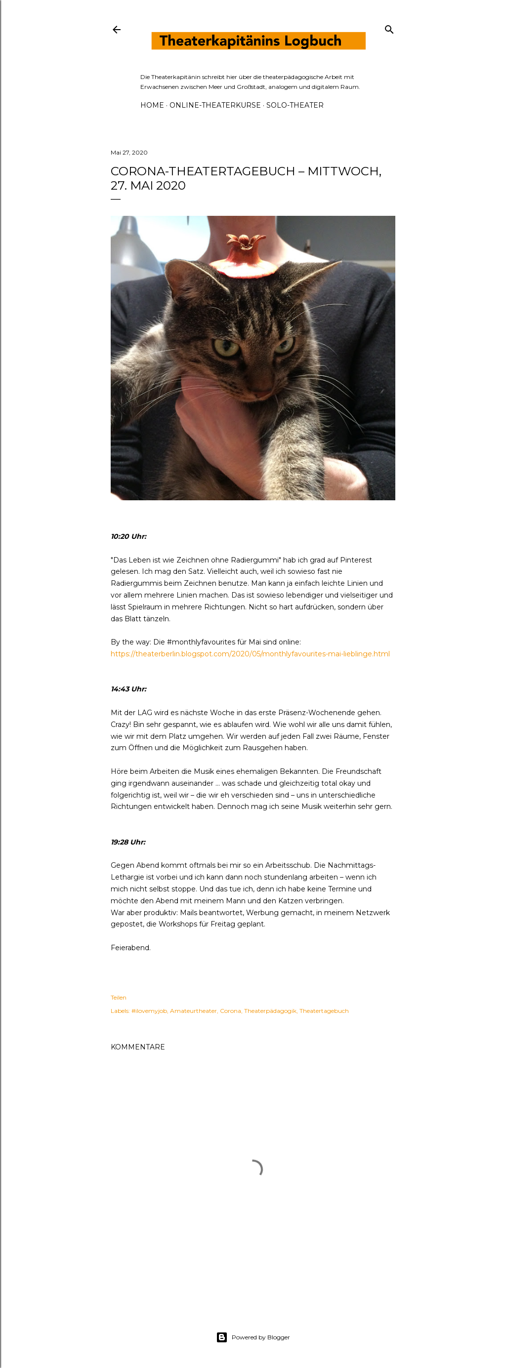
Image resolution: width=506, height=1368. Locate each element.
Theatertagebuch (324, 1010)
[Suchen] (389, 27)
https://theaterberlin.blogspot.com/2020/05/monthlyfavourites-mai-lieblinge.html (250, 653)
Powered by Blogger (253, 1337)
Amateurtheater (193, 1010)
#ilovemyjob (149, 1010)
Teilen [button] (118, 997)
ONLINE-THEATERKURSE (215, 105)
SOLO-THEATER (295, 105)
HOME (152, 105)
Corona (230, 1010)
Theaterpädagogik (270, 1010)
